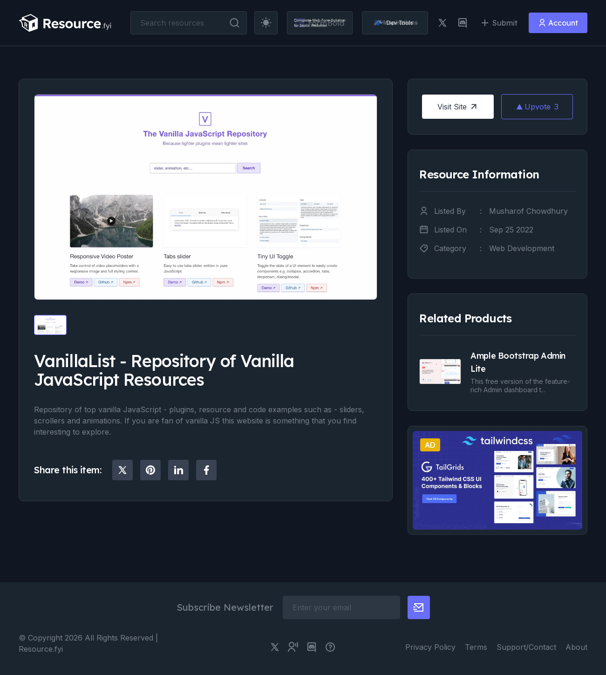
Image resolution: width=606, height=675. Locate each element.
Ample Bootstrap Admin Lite (517, 362)
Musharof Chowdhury (528, 211)
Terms (476, 647)
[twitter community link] (293, 647)
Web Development (521, 248)
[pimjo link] (330, 647)
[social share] (122, 470)
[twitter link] (442, 23)
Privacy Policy (430, 647)
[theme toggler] (266, 22)
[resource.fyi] (65, 23)
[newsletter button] (419, 607)
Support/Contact (526, 647)
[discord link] (462, 22)
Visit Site (458, 107)
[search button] (234, 22)
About (576, 647)
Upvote (537, 106)
